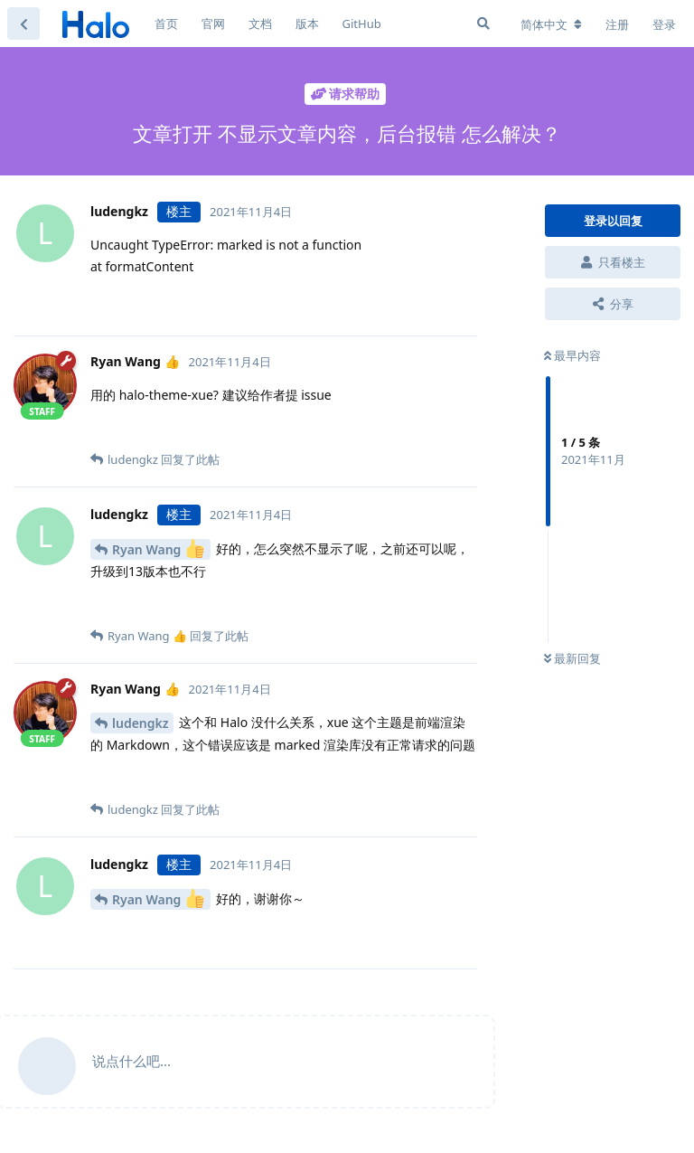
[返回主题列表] (23, 23)
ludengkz (140, 723)
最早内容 (572, 355)
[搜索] (483, 23)
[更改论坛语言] (551, 24)
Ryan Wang (158, 548)
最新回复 (572, 658)
